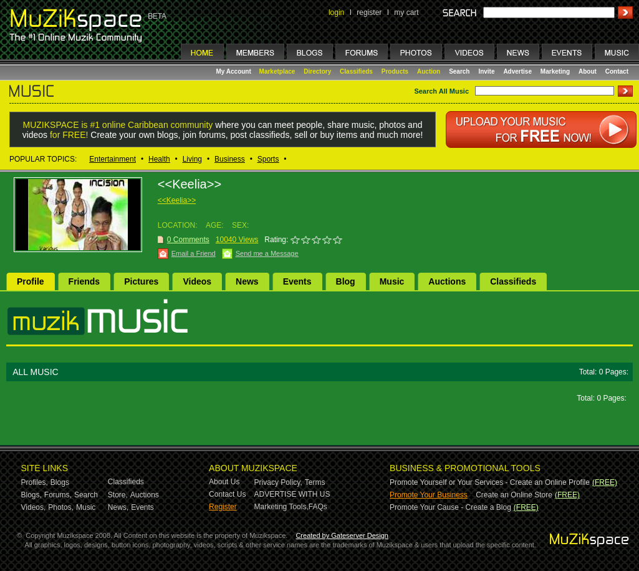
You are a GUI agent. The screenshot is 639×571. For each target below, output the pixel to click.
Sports (268, 159)
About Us (224, 481)
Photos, (61, 507)
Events (297, 281)
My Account (234, 71)
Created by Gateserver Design (341, 535)
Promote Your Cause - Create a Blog (450, 507)
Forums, (58, 494)
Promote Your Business (429, 494)
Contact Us (227, 494)
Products (395, 71)
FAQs (318, 506)
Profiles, (34, 482)
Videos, (33, 507)
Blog (345, 281)
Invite (486, 71)
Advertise (517, 71)
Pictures (141, 281)
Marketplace (277, 71)
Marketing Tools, (281, 506)
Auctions (447, 281)
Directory (317, 71)
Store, (118, 494)
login (336, 12)
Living (192, 159)
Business (229, 159)
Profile (30, 281)
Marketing (555, 71)
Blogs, (31, 494)
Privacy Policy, (278, 482)
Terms (315, 482)
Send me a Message (267, 253)
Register (223, 506)
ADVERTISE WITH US (292, 494)
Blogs (59, 482)
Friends (84, 281)
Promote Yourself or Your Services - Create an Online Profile (490, 482)
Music (392, 281)
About (588, 71)
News (247, 281)
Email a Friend (193, 253)
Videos (197, 281)
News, (118, 507)
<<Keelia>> (177, 200)
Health (159, 159)
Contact (616, 71)
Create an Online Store (514, 494)
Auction (428, 71)
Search (459, 71)
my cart (406, 12)
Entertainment (112, 159)
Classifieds (356, 71)
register (369, 12)
